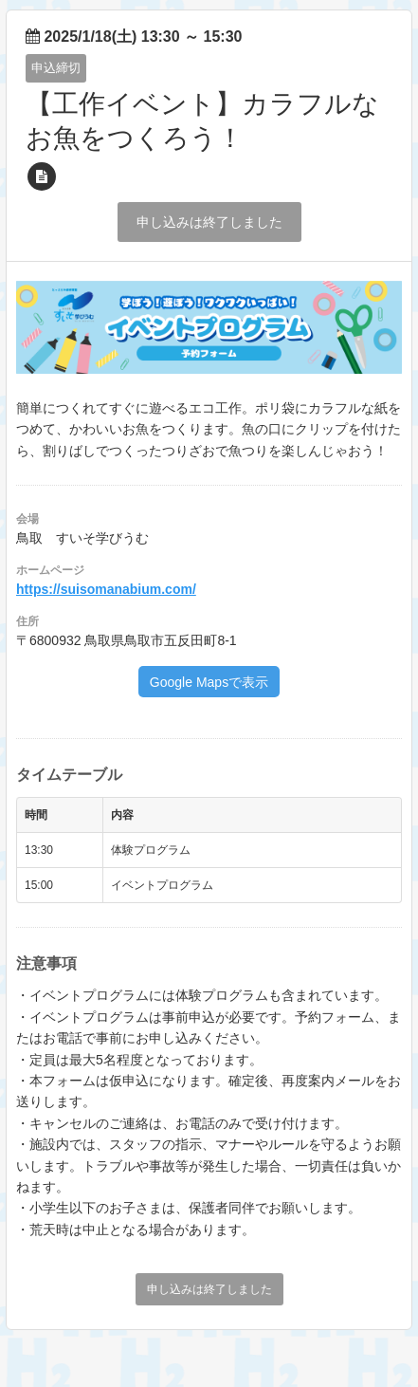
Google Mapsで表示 (209, 682)
